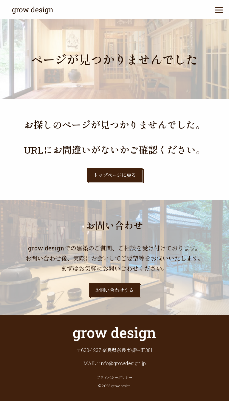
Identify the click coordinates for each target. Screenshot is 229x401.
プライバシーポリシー (114, 377)
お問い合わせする (114, 290)
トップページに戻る (114, 175)
